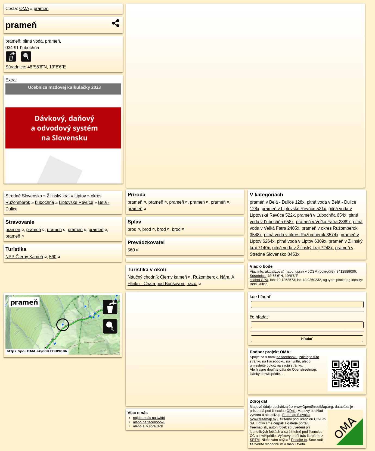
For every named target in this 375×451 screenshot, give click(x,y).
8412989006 (346, 271)
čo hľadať (259, 317)
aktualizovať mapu (279, 271)
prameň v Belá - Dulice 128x (277, 202)
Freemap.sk (299, 183)
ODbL (291, 411)
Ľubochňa (44, 202)
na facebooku (287, 357)
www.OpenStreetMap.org (313, 407)
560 (53, 256)
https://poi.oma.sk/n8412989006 (340, 183)
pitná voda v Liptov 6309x (301, 241)
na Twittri (293, 361)
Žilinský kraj (58, 196)
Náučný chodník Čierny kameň (157, 277)
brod (132, 229)
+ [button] (135, 13)
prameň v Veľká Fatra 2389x (323, 221)
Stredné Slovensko (23, 196)
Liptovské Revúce (76, 202)
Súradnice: (15, 67)
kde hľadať (260, 296)
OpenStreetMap (271, 183)
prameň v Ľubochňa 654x (321, 215)
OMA (24, 8)
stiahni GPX (259, 280)
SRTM (255, 440)
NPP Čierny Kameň (24, 256)
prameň (41, 8)
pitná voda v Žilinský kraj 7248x (302, 247)
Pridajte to (299, 440)
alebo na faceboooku (149, 422)
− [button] (135, 21)
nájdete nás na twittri (149, 418)
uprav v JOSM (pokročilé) (314, 271)
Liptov (80, 196)
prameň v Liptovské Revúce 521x (294, 208)
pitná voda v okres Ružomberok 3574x (301, 234)
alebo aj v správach (148, 426)
